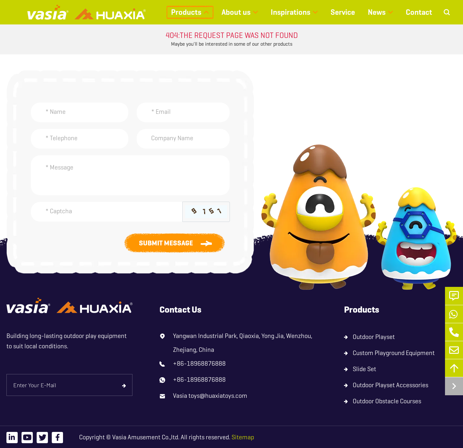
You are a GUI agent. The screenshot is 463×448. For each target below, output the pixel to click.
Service (343, 12)
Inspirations (290, 12)
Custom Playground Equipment (394, 353)
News (377, 12)
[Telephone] (80, 139)
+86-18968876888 (199, 364)
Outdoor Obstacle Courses (387, 401)
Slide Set (364, 369)
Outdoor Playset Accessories (390, 385)
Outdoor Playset (374, 337)
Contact (419, 12)
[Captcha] (107, 212)
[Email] (183, 112)
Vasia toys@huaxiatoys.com (210, 396)
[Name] (80, 112)
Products (186, 12)
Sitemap (243, 437)
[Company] (183, 139)
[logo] (69, 306)
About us (236, 12)
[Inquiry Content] (130, 175)
